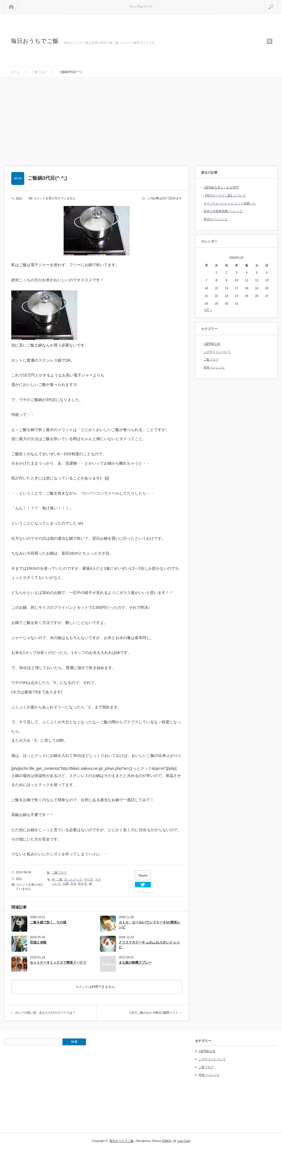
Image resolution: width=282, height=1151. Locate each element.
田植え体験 (38, 942)
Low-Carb (183, 1140)
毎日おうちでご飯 (35, 41)
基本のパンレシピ (216, 219)
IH (53, 879)
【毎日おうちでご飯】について (225, 195)
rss (269, 41)
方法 (73, 883)
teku (19, 198)
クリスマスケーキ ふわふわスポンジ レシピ (149, 944)
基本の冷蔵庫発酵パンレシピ (223, 211)
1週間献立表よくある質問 (221, 187)
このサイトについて (217, 351)
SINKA (166, 1140)
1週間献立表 (212, 343)
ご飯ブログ (59, 872)
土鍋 (66, 883)
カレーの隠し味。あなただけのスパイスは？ (45, 1012)
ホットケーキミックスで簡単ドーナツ (58, 962)
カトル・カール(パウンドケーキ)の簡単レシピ (149, 924)
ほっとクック (73, 879)
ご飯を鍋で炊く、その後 (48, 922)
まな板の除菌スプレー (135, 962)
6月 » (208, 310)
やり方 (88, 879)
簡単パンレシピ (214, 367)
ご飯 (59, 879)
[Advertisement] (141, 118)
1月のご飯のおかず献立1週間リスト (153, 1012)
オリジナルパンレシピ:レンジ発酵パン (230, 203)
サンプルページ (141, 7)
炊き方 (82, 883)
